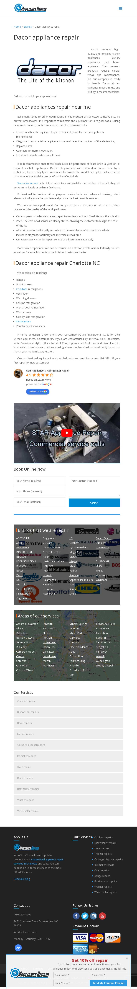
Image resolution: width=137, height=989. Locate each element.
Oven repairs (24, 767)
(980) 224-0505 (22, 916)
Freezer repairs (25, 734)
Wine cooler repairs (28, 812)
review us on (38, 391)
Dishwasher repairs (28, 712)
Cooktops (21, 289)
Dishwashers (23, 321)
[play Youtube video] (67, 433)
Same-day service (27, 183)
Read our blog (22, 880)
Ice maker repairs (26, 756)
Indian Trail (49, 647)
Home (17, 26)
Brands (28, 26)
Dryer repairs (24, 723)
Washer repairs (25, 801)
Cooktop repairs (26, 701)
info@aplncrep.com (25, 934)
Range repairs (25, 779)
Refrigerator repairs (28, 790)
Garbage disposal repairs (31, 745)
